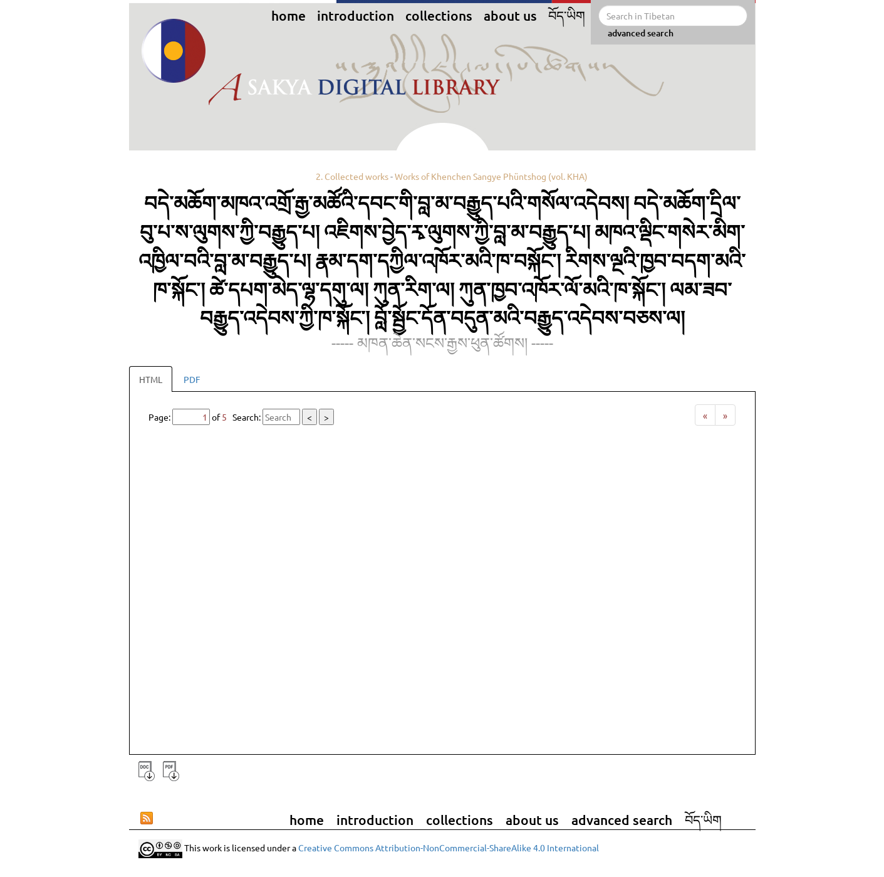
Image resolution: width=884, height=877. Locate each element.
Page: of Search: (241, 417)
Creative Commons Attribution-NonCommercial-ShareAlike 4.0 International (448, 847)
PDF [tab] (192, 379)
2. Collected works (352, 176)
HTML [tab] (150, 379)
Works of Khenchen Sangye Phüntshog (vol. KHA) (491, 176)
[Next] (725, 415)
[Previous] (705, 415)
